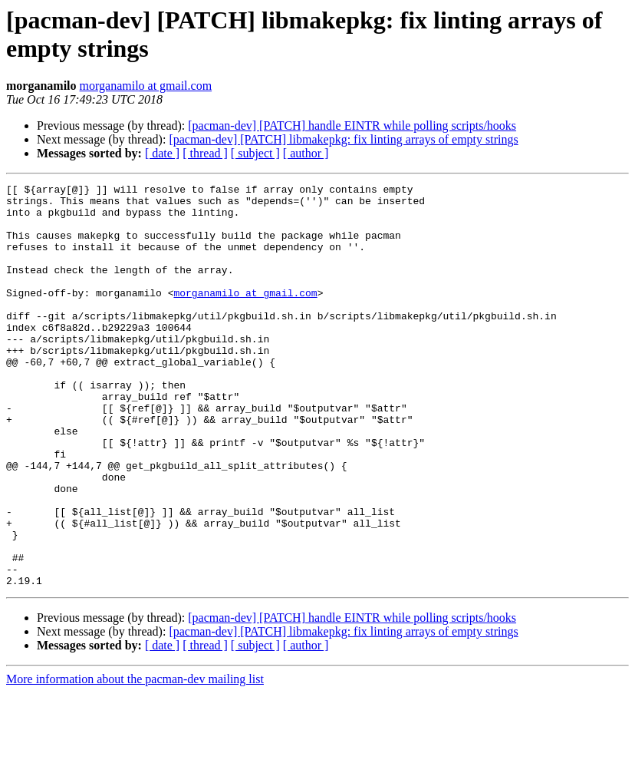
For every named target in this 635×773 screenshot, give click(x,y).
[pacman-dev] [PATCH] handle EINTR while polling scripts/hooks (352, 125)
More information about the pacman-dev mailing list (135, 759)
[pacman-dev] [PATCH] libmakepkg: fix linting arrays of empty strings (343, 139)
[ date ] (162, 153)
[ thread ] (205, 153)
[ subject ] (255, 153)
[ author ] (306, 153)
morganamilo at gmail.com (146, 85)
